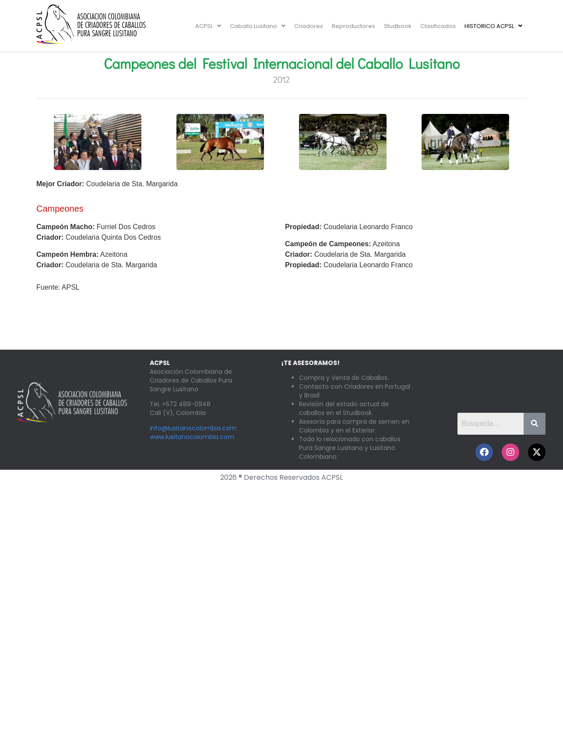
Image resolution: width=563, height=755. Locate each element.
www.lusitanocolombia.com (192, 436)
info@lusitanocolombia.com (193, 428)
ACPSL (208, 26)
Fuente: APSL (58, 287)
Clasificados (438, 26)
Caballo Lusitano (257, 26)
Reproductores (353, 26)
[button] (208, 26)
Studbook (398, 26)
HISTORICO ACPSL (493, 26)
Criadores (308, 26)
